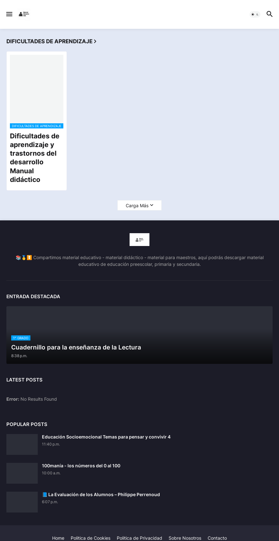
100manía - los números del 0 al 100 (81, 465)
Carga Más (137, 205)
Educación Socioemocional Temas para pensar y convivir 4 (106, 436)
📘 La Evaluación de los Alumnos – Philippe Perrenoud (101, 494)
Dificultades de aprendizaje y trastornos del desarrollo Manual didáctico (35, 158)
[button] (9, 14)
